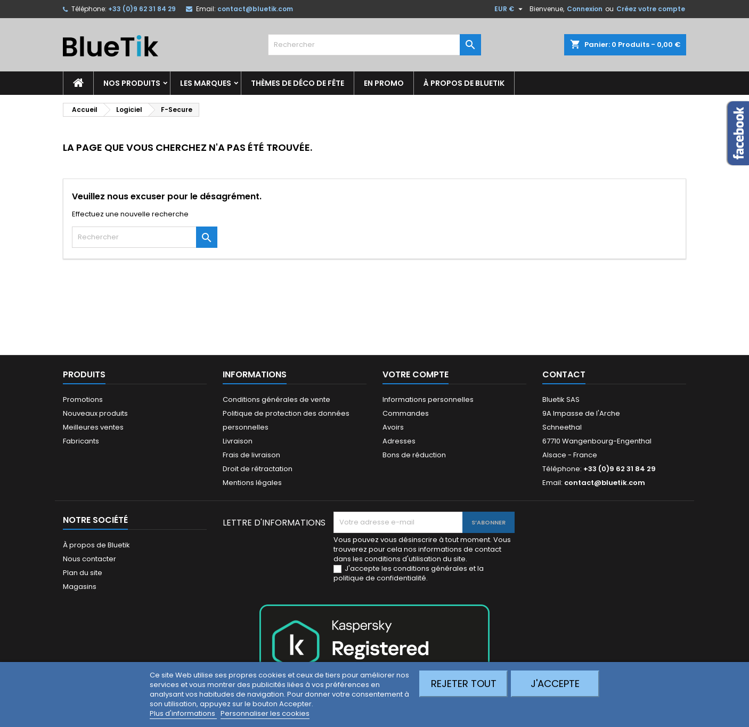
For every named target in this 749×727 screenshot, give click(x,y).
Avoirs (393, 427)
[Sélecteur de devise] (509, 9)
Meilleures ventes (93, 427)
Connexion (585, 8)
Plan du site (82, 573)
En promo (384, 83)
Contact (563, 374)
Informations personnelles (428, 399)
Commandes (405, 413)
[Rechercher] (374, 44)
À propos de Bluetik (464, 83)
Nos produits (131, 83)
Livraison (238, 441)
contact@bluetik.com (255, 8)
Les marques (205, 83)
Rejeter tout (463, 683)
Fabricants (81, 441)
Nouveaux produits (95, 413)
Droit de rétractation (257, 469)
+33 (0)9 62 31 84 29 (142, 8)
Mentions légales (252, 483)
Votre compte (415, 374)
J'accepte (555, 683)
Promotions (83, 399)
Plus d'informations (183, 713)
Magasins (79, 586)
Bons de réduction (414, 455)
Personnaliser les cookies (265, 713)
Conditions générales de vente (276, 399)
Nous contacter (89, 559)
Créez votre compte (650, 8)
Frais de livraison (251, 455)
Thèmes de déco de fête (297, 83)
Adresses (399, 441)
